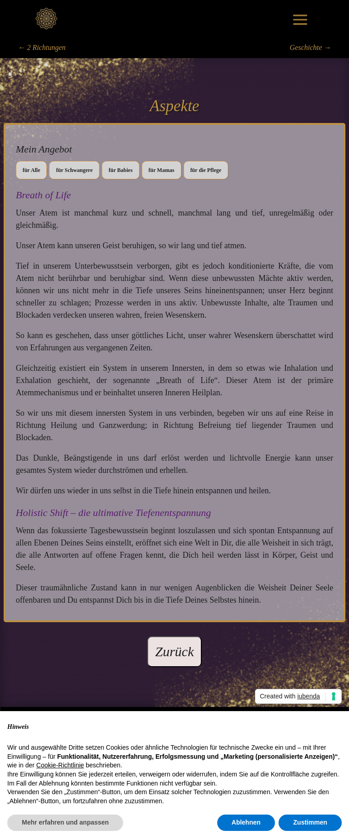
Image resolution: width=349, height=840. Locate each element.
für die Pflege (205, 170)
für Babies (121, 170)
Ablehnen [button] (246, 822)
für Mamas (161, 170)
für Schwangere (74, 170)
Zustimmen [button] (310, 822)
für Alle (31, 170)
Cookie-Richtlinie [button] (60, 765)
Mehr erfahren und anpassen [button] (65, 822)
